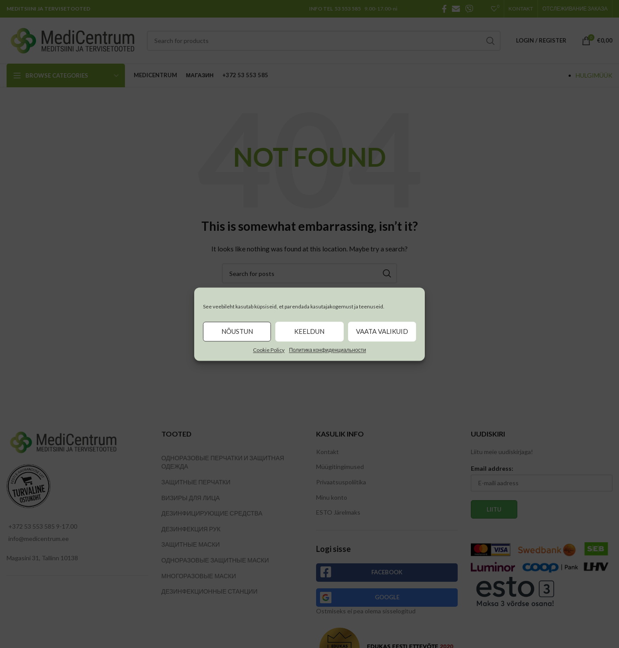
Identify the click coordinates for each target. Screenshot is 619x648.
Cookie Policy (269, 350)
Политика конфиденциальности (327, 350)
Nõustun (237, 331)
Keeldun (309, 331)
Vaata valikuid (382, 331)
